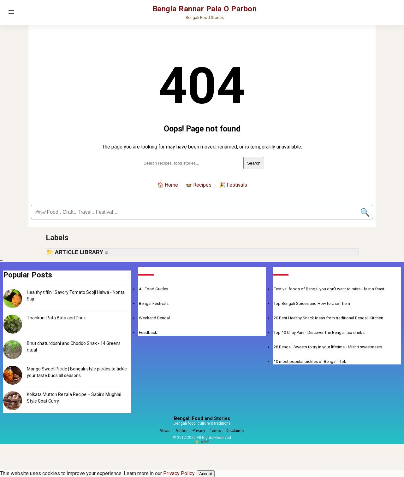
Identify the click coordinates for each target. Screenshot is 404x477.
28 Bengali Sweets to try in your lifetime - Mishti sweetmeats (328, 347)
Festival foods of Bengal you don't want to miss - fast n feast (329, 289)
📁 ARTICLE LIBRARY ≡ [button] (77, 252)
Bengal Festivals (154, 303)
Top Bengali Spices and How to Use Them (312, 303)
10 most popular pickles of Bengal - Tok (310, 361)
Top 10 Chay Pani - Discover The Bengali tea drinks (319, 332)
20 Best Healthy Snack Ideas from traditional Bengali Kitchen (328, 318)
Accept (205, 473)
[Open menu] (11, 12)
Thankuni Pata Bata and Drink (56, 317)
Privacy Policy (178, 473)
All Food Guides (153, 289)
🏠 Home (167, 185)
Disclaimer (235, 430)
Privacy (199, 430)
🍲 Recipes (198, 185)
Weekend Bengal (154, 318)
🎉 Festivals (233, 185)
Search (253, 163)
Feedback (148, 332)
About (165, 430)
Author (181, 430)
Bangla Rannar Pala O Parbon (204, 8)
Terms (215, 430)
